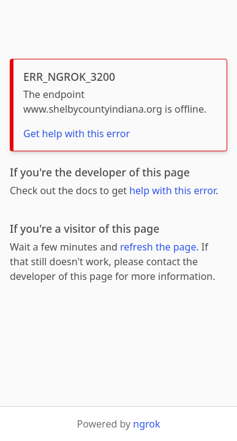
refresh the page (158, 247)
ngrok (146, 424)
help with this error (172, 190)
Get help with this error (76, 133)
